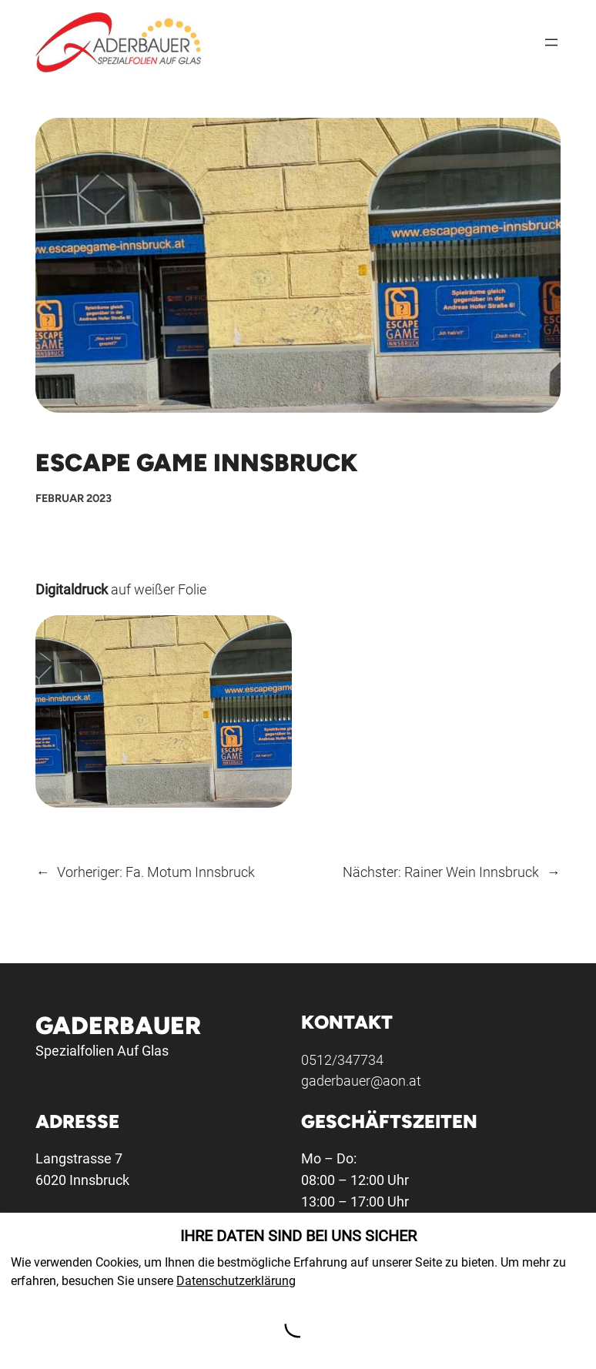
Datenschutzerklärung (236, 1281)
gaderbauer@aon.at (362, 1081)
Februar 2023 (73, 498)
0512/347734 (343, 1059)
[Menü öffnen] (551, 42)
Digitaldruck (71, 589)
